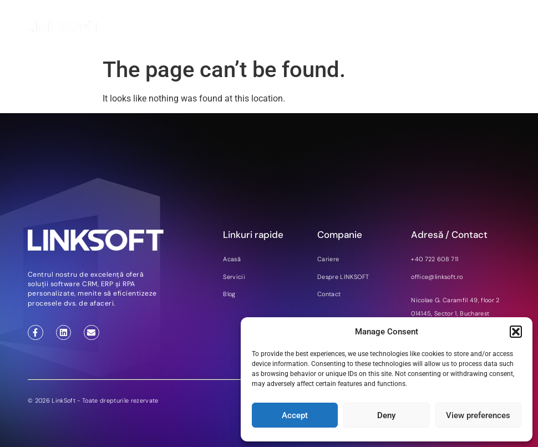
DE (469, 27)
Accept (295, 415)
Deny (386, 415)
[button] (515, 331)
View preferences (478, 415)
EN (455, 27)
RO (484, 27)
